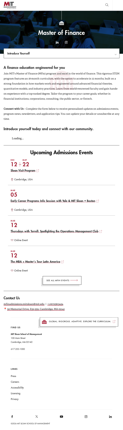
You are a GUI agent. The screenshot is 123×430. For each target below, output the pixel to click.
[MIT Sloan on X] (36, 417)
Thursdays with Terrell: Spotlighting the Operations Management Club (54, 231)
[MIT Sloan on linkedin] (110, 418)
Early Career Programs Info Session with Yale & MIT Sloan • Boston (53, 201)
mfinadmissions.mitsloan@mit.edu (24, 304)
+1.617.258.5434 (55, 304)
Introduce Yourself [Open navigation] (18, 53)
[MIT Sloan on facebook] (12, 418)
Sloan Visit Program (23, 170)
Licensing (15, 393)
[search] (107, 5)
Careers (15, 381)
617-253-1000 (18, 348)
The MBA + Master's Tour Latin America (35, 261)
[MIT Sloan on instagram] (85, 418)
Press (13, 376)
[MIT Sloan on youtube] (60, 418)
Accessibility (17, 387)
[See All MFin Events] (62, 280)
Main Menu (117, 5)
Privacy (15, 399)
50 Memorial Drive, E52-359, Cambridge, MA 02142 (36, 309)
